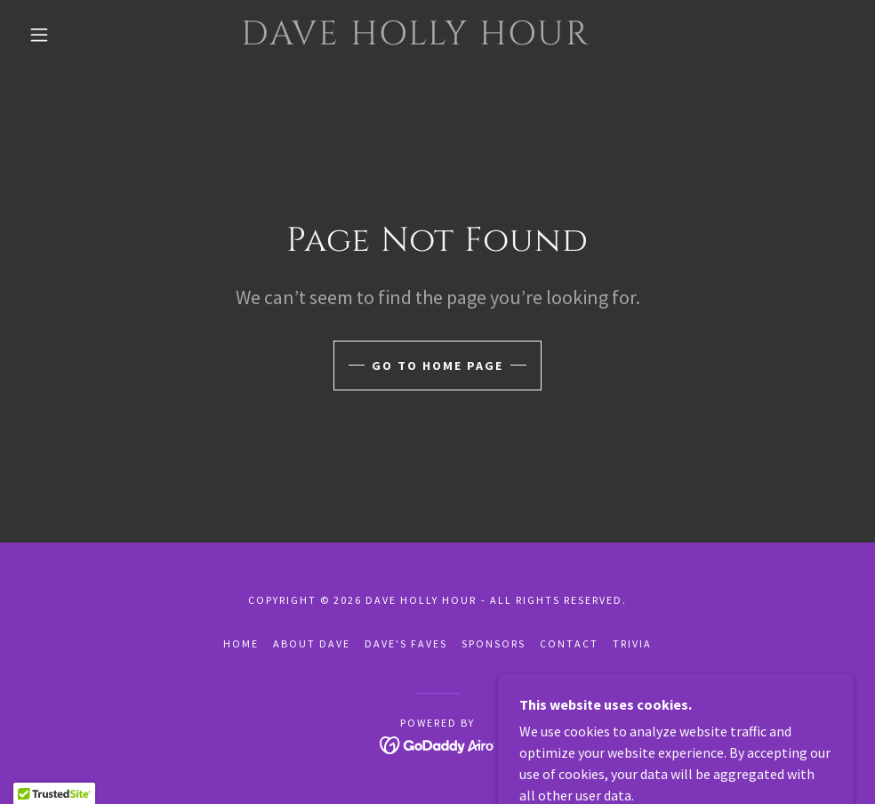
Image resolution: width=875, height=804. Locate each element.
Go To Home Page (437, 366)
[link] (416, 39)
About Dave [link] (311, 643)
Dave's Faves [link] (406, 643)
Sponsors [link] (494, 643)
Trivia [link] (632, 643)
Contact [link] (569, 643)
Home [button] (241, 643)
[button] (41, 34)
